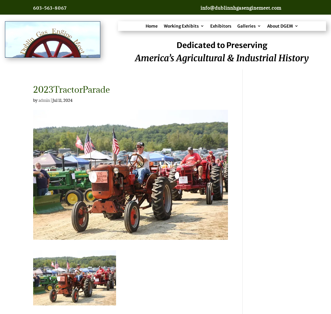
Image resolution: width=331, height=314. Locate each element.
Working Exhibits (181, 26)
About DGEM (280, 26)
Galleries (246, 26)
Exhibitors (220, 26)
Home (152, 26)
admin (44, 100)
